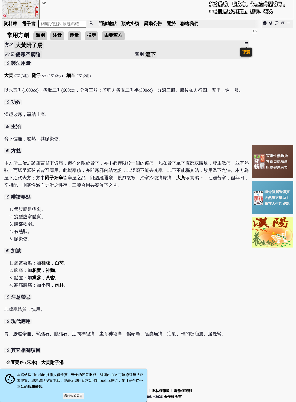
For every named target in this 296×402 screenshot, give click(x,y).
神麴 (50, 270)
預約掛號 (130, 23)
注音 (57, 35)
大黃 (8, 75)
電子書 (28, 23)
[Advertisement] (272, 85)
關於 (171, 23)
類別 (40, 35)
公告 (153, 23)
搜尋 (91, 35)
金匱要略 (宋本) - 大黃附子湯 (35, 362)
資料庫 (10, 23)
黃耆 (50, 277)
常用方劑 (18, 35)
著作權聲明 (183, 391)
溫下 (150, 54)
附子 (36, 75)
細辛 (70, 75)
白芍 (59, 262)
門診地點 (107, 23)
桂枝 (45, 262)
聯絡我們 (189, 23)
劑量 (74, 35)
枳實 (36, 270)
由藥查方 (113, 35)
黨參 (36, 277)
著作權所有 (173, 397)
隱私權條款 (161, 391)
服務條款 (35, 387)
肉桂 (59, 285)
